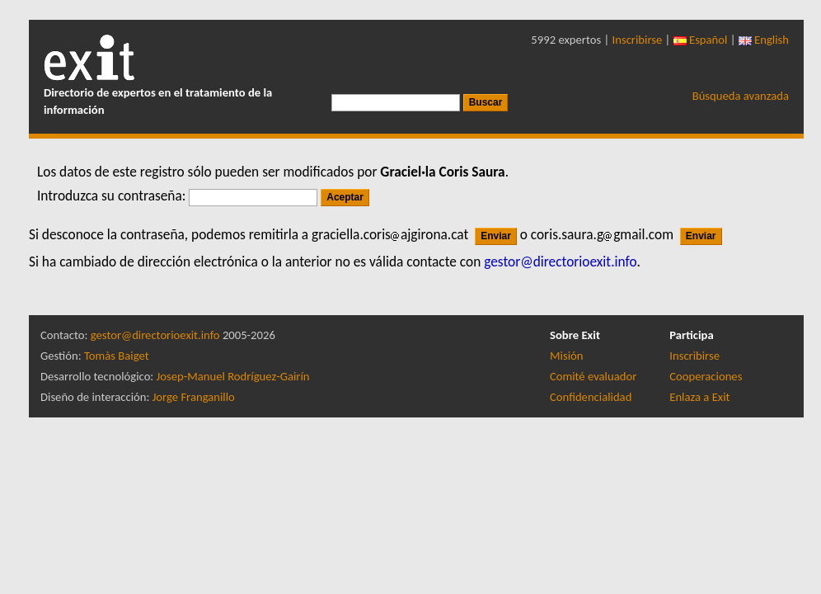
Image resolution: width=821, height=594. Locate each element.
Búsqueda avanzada (740, 95)
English (764, 39)
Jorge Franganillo (193, 396)
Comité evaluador (593, 376)
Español (700, 39)
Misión (566, 355)
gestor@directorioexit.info (155, 335)
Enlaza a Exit (699, 396)
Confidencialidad (590, 396)
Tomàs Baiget (116, 355)
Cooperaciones (705, 376)
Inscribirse (637, 39)
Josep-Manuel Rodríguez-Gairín (233, 376)
